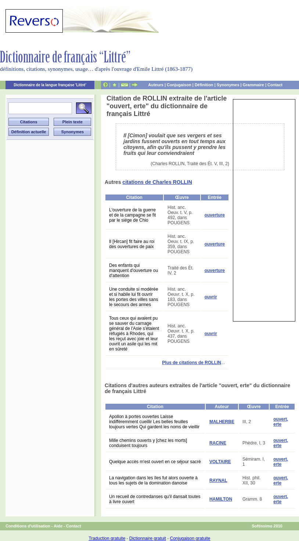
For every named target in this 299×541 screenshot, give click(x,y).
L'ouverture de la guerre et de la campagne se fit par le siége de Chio (132, 215)
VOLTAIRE (220, 461)
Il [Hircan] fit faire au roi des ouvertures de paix (131, 244)
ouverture (215, 215)
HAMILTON (220, 499)
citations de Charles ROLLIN (157, 182)
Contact (274, 85)
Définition (204, 85)
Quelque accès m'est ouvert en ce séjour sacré (155, 461)
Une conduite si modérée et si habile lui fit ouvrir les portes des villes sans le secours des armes (133, 297)
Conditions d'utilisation (28, 526)
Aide (58, 526)
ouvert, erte (280, 422)
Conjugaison (179, 85)
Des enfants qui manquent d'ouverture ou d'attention (133, 270)
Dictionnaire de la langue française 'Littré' (50, 85)
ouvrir (211, 296)
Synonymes (228, 85)
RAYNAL (218, 480)
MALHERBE (221, 421)
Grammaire (253, 85)
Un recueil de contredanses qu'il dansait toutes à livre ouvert (154, 499)
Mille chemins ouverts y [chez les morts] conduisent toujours (148, 443)
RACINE (217, 443)
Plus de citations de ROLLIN (191, 362)
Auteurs (155, 85)
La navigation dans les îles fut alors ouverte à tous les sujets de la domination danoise (153, 480)
